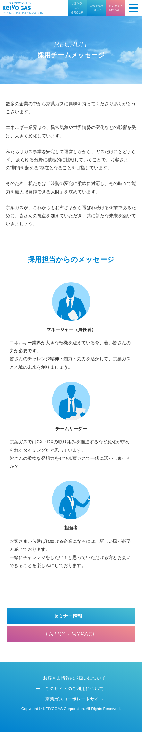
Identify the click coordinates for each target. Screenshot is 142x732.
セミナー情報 (69, 616)
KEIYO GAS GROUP (77, 8)
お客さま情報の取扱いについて (74, 678)
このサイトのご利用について (74, 688)
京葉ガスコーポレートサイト (74, 698)
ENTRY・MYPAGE (116, 8)
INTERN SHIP (96, 8)
